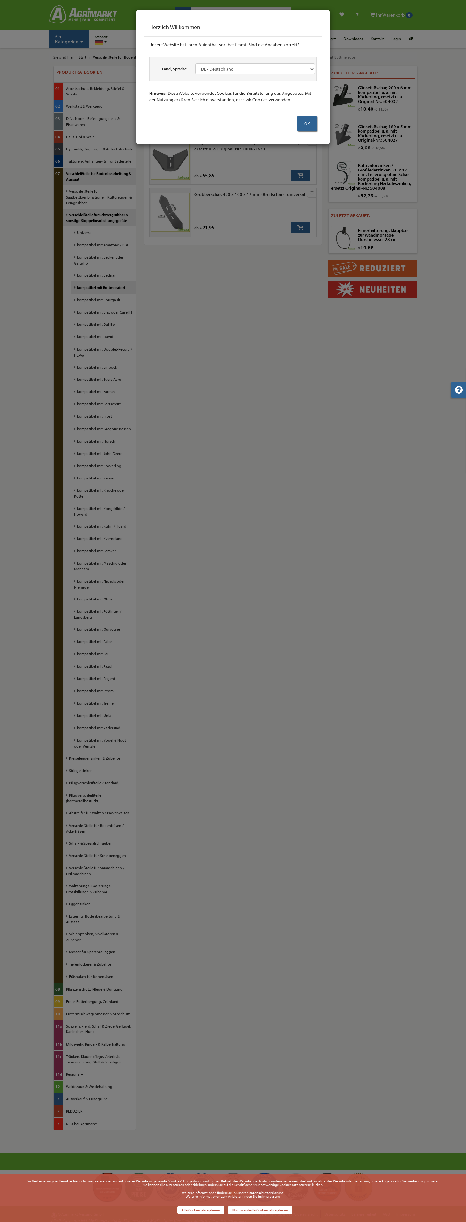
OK (307, 124)
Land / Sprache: (174, 68)
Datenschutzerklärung (266, 1192)
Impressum (271, 1196)
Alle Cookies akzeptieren (201, 1210)
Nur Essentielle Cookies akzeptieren (260, 1210)
